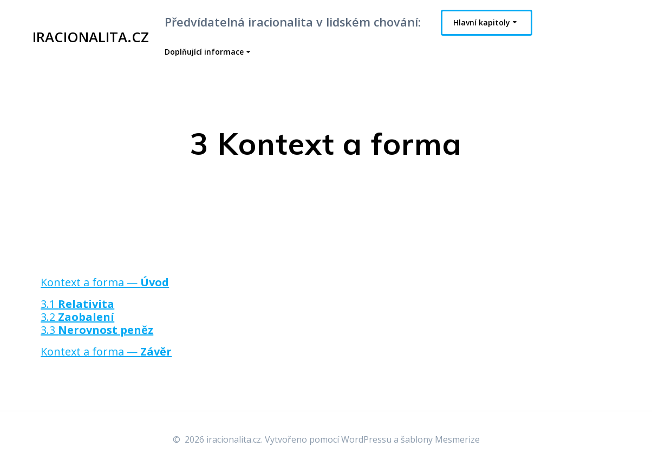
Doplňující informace (204, 52)
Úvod (154, 282)
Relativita (86, 304)
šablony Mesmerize (440, 439)
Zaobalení (86, 317)
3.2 (49, 317)
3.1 (49, 304)
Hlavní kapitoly (481, 22)
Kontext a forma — (90, 282)
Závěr (156, 351)
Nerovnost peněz (105, 330)
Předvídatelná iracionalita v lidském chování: (293, 22)
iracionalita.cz (90, 37)
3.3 (49, 330)
